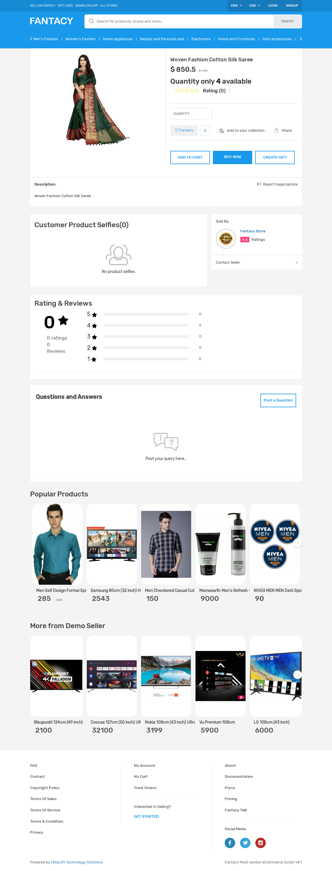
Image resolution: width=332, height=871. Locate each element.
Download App (86, 6)
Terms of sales (43, 799)
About (230, 765)
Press (230, 788)
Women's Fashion (80, 39)
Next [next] (298, 545)
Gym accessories (277, 39)
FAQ (33, 765)
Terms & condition (46, 821)
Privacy (36, 832)
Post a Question (278, 400)
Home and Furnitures (236, 39)
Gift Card (65, 6)
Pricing (231, 799)
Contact (37, 776)
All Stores (108, 6)
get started (146, 816)
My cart (141, 776)
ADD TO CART (190, 157)
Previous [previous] (35, 545)
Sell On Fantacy (42, 6)
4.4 (245, 239)
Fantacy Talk (236, 810)
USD (254, 5)
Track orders (145, 788)
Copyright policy (45, 788)
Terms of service (45, 810)
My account (144, 765)
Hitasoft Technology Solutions (77, 862)
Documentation (239, 776)
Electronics (201, 39)
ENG (236, 5)
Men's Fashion (45, 39)
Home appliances (118, 39)
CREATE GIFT (275, 157)
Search (287, 21)
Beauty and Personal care (162, 39)
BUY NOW (232, 157)
